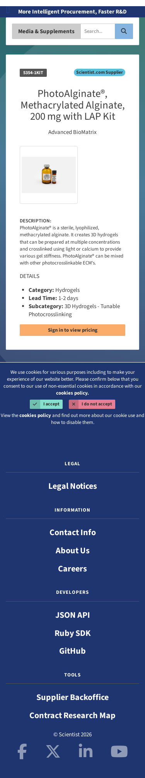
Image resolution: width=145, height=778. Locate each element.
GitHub (72, 651)
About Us (73, 550)
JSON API (72, 615)
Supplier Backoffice (72, 697)
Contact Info (72, 532)
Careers (72, 569)
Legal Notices (72, 486)
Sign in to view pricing (72, 330)
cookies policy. (72, 393)
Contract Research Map (72, 715)
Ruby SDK (73, 633)
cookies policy (35, 415)
